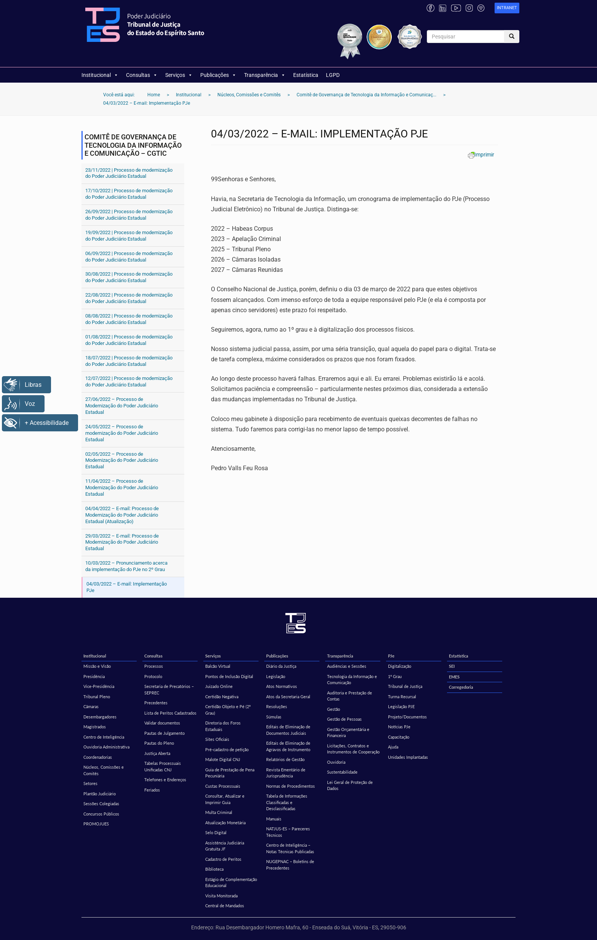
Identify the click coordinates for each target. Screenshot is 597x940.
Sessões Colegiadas (101, 803)
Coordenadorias (97, 757)
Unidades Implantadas (408, 757)
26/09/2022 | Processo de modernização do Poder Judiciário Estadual (128, 215)
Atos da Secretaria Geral (288, 696)
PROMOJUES (96, 823)
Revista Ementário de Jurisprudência (285, 773)
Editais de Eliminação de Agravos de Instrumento (288, 746)
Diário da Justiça (281, 666)
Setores (90, 783)
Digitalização (399, 666)
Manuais (273, 818)
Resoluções (276, 706)
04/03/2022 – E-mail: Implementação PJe (126, 587)
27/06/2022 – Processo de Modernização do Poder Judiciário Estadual (121, 405)
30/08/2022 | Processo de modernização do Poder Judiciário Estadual (128, 277)
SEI (452, 666)
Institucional (99, 75)
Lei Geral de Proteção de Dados (350, 785)
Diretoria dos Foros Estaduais (223, 726)
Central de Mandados (224, 905)
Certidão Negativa (221, 696)
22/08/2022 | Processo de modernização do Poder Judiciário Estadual (128, 298)
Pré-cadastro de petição (227, 749)
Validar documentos (162, 722)
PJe (391, 655)
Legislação (275, 676)
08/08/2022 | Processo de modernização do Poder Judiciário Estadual (128, 319)
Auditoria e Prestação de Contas (349, 696)
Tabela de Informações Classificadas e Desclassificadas (286, 802)
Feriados (152, 789)
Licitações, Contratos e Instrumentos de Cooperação (353, 749)
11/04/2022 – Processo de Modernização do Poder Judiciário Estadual (121, 487)
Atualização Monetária (225, 822)
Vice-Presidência (98, 686)
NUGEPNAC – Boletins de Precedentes (290, 864)
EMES (454, 676)
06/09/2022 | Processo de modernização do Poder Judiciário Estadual (128, 257)
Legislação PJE (401, 706)
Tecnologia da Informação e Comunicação (352, 679)
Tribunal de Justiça (405, 686)
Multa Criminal (218, 812)
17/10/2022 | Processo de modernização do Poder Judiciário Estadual (128, 194)
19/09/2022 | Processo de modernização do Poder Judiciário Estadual (128, 236)
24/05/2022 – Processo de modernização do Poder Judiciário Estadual (121, 433)
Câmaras (91, 706)
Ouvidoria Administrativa (106, 746)
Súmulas (273, 716)
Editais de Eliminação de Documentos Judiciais (288, 730)
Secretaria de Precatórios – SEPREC (169, 689)
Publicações (218, 75)
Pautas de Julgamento (164, 733)
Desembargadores (100, 716)
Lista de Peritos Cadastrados (170, 712)
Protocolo (153, 676)
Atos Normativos (281, 686)
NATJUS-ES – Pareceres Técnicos (288, 832)
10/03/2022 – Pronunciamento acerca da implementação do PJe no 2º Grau (126, 566)
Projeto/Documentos (407, 716)
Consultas (142, 75)
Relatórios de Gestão (285, 759)
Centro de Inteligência (103, 736)
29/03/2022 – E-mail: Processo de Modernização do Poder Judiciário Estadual (122, 542)
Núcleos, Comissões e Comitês (103, 770)
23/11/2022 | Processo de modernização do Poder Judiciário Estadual (128, 173)
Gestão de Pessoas (344, 719)
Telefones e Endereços (165, 779)
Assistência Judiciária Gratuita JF (224, 846)
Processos (153, 666)
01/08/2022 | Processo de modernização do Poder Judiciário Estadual (128, 340)
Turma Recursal (402, 696)
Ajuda (393, 746)
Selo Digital (216, 832)
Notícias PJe (399, 726)
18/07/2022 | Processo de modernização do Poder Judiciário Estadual (128, 361)
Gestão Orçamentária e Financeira (348, 732)
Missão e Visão (97, 666)
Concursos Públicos (101, 813)
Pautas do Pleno (159, 743)
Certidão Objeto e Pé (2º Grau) (228, 709)
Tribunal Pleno (96, 696)
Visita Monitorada (221, 895)
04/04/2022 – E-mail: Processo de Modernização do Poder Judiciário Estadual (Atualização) (122, 515)
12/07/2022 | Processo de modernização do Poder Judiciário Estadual (128, 381)
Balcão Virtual (217, 666)
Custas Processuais (222, 786)
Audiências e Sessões (346, 666)
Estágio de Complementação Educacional (231, 882)
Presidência (94, 676)
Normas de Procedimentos (290, 786)
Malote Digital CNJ (222, 759)
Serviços (179, 75)
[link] (507, 8)
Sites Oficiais (217, 739)
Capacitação (398, 736)
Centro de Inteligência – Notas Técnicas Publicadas (290, 848)
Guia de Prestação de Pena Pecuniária (229, 773)
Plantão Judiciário (99, 793)
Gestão (333, 709)
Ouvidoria (336, 762)
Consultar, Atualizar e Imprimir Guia (224, 799)
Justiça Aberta (157, 753)
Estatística (305, 75)
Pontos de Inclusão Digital (229, 676)
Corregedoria (461, 687)
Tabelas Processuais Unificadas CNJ (162, 766)
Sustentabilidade (342, 771)
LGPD (333, 75)
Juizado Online (219, 686)
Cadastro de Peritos (223, 859)
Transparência (265, 75)
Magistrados (94, 726)
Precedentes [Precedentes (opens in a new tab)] (156, 702)
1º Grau (395, 676)
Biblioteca (214, 869)
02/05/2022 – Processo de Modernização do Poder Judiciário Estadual (121, 460)
